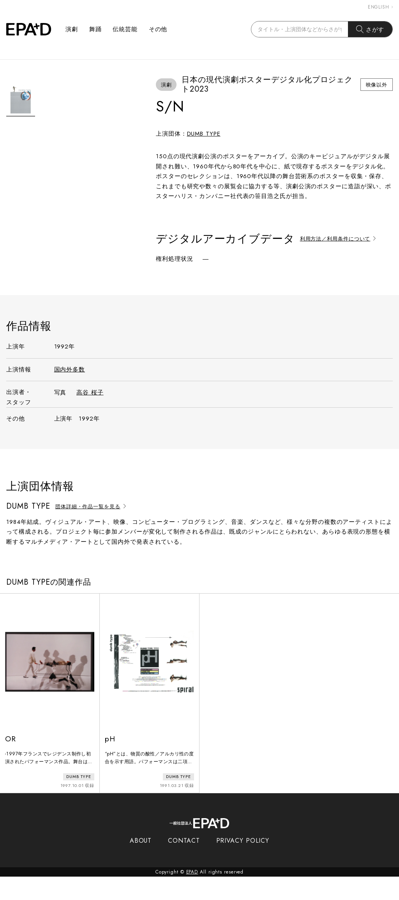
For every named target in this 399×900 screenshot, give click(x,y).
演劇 (71, 29)
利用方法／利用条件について (339, 239)
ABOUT (141, 863)
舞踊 (95, 29)
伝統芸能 (125, 29)
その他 (158, 29)
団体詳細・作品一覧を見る (91, 531)
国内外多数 (69, 394)
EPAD (192, 895)
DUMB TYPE (204, 133)
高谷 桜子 (90, 417)
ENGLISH (380, 7)
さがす (370, 29)
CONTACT (184, 863)
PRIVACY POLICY (243, 863)
